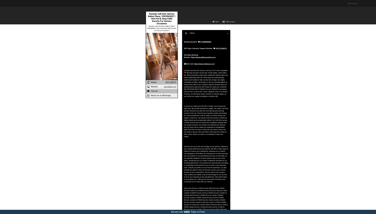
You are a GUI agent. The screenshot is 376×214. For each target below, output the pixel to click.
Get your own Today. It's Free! (188, 212)
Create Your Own (352, 3)
